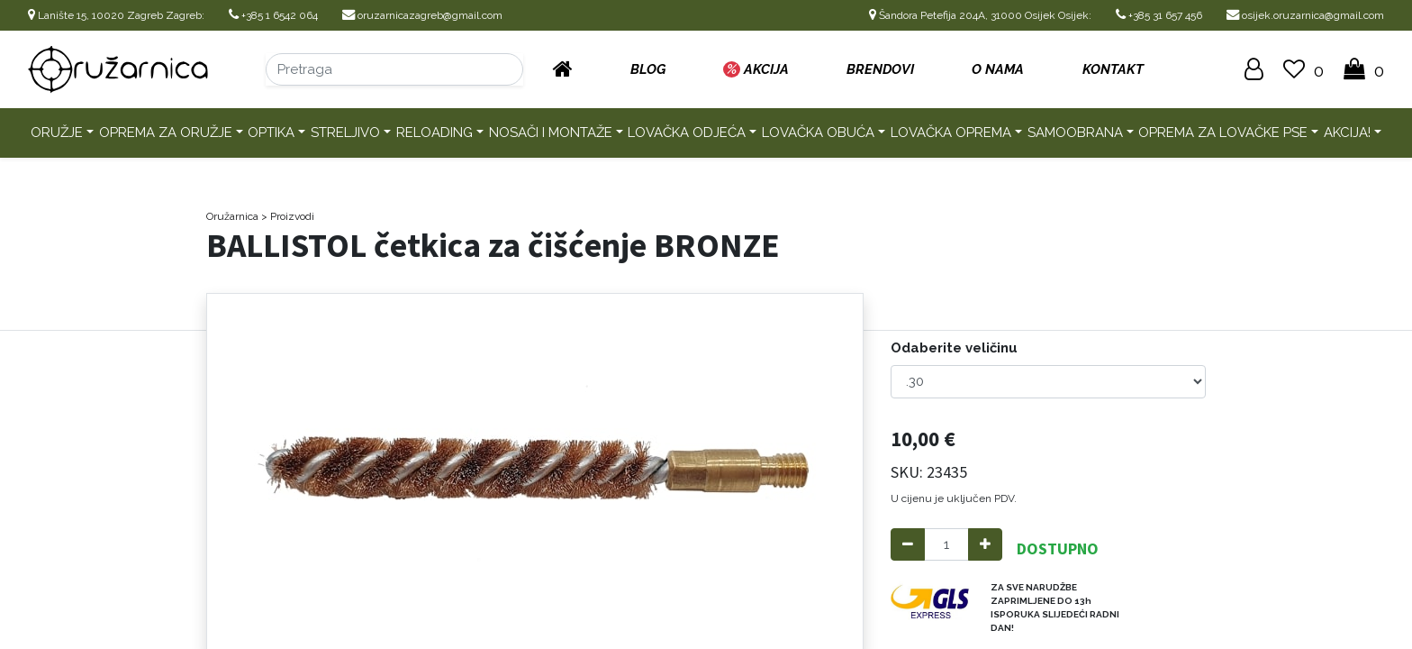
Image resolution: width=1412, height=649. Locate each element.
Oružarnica (232, 216)
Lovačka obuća (818, 132)
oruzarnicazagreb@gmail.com (422, 15)
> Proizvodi (287, 216)
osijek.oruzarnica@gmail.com (1305, 15)
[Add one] (985, 545)
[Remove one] (908, 545)
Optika (271, 132)
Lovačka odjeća (687, 132)
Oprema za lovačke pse (1223, 132)
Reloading (434, 132)
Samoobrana (1075, 132)
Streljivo (345, 132)
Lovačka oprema (951, 132)
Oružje (57, 132)
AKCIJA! (1347, 132)
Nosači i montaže (550, 132)
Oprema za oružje (165, 132)
